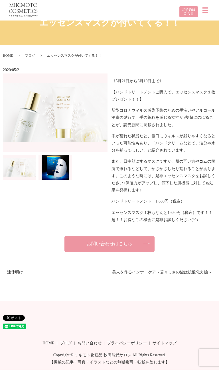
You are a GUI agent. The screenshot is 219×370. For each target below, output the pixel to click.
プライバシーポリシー (127, 343)
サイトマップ (165, 343)
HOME (8, 56)
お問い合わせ (90, 343)
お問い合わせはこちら (109, 243)
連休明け (15, 272)
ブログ (30, 56)
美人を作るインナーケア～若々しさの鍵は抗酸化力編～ (162, 272)
